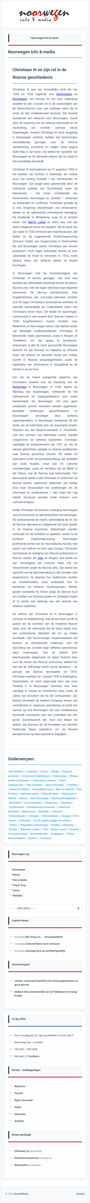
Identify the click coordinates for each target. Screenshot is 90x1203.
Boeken (67, 825)
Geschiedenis (16, 771)
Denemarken (64, 94)
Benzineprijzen (65, 816)
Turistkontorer (46, 807)
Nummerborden (62, 833)
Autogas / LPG (17, 820)
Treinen (23, 825)
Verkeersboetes (30, 816)
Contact (80, 1193)
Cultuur (45, 771)
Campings (30, 807)
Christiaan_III (21, 1151)
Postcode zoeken (40, 833)
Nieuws (40, 798)
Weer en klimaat (66, 789)
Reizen (16, 874)
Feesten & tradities (19, 789)
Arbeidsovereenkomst (26, 1158)
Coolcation (71, 838)
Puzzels (27, 829)
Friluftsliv (73, 784)
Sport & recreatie (55, 784)
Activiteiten (42, 802)
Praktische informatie (31, 811)
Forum (16, 890)
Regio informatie (23, 1100)
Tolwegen (48, 816)
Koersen (23, 833)
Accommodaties (61, 802)
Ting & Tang (19, 885)
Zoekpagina (15, 838)
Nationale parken (37, 793)
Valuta (17, 1107)
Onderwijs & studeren (45, 780)
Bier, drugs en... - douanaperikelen (44, 936)
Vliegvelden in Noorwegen (45, 825)
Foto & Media (20, 880)
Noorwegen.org (20, 38)
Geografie (32, 771)
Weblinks (18, 895)
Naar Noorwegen (56, 798)
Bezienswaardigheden (21, 802)
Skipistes (14, 816)
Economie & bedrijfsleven (37, 776)
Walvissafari (21, 1165)
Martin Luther (37, 222)
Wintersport (53, 811)
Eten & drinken (35, 784)
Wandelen (68, 811)
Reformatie (20, 387)
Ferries (32, 820)
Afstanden (44, 820)
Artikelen (19, 1121)
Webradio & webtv (44, 829)
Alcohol (58, 838)
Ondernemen (61, 776)
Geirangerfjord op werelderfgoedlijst (45, 950)
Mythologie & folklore (20, 798)
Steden (56, 771)
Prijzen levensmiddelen (38, 838)
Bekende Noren (58, 793)
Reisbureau (15, 807)
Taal (60, 829)
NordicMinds (21, 1193)
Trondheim (33, 1056)
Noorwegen (19, 869)
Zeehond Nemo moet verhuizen (42, 943)
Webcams (14, 829)
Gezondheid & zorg (43, 789)
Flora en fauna (16, 793)
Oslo (40, 558)
